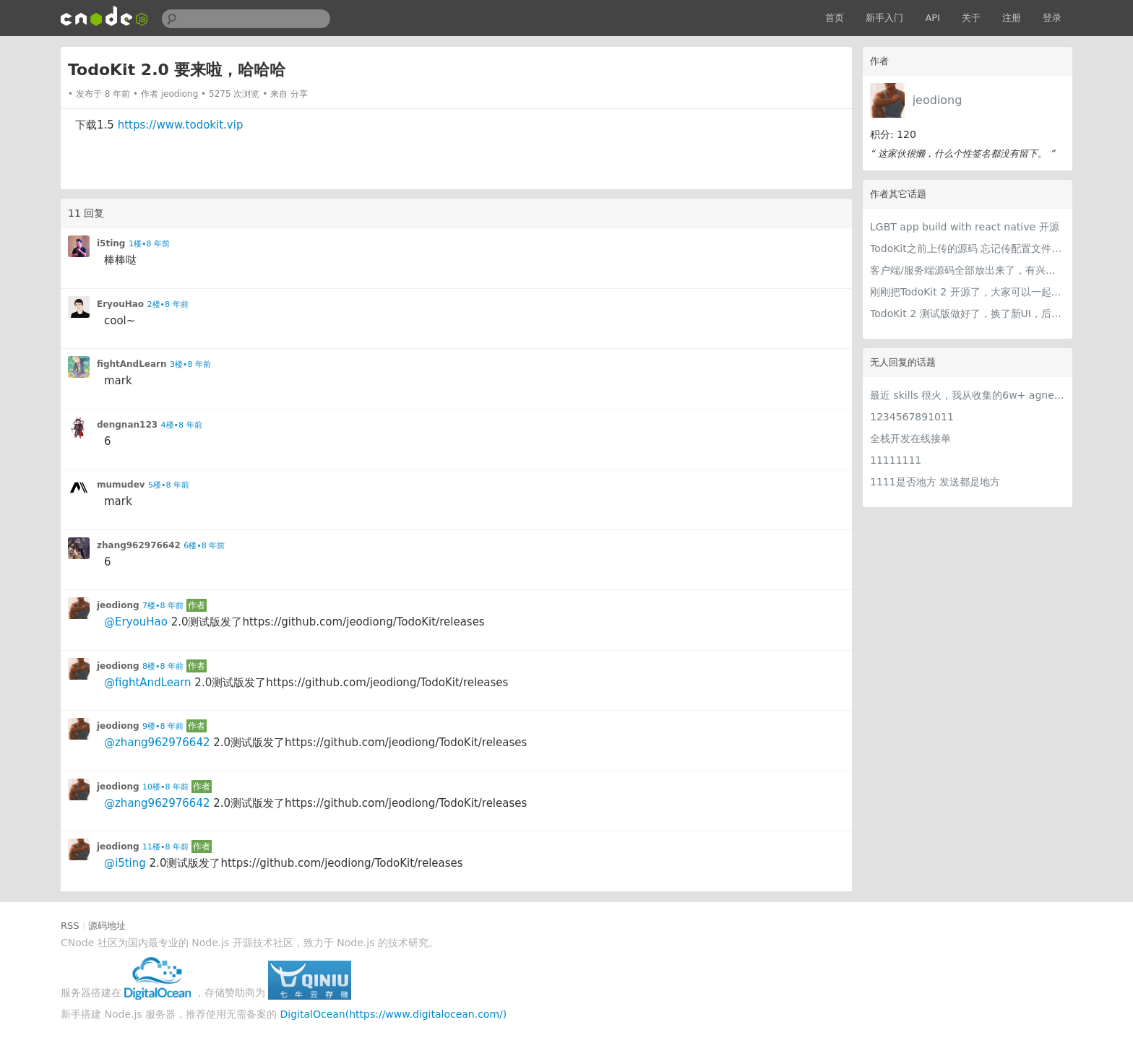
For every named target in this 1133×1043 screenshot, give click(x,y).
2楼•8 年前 (168, 304)
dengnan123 (127, 425)
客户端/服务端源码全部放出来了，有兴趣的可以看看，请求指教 (967, 270)
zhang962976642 (139, 545)
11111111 (895, 460)
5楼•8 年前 (168, 485)
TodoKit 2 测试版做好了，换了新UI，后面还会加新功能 (967, 313)
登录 (1052, 17)
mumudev (121, 485)
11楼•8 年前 (165, 847)
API (932, 17)
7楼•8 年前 (163, 605)
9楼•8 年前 (163, 726)
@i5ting (125, 863)
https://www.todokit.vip (181, 124)
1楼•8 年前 (149, 243)
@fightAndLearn (147, 682)
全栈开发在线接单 (910, 438)
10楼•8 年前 (165, 787)
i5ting (111, 243)
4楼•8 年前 (181, 425)
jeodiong (937, 100)
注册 (1011, 17)
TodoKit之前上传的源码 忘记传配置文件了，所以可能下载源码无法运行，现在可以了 (967, 248)
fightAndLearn (132, 364)
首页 (834, 17)
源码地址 (107, 925)
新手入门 (884, 17)
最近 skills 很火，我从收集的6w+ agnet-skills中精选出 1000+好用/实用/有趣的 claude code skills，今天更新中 (967, 395)
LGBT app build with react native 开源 (964, 227)
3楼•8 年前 (190, 364)
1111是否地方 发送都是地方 (935, 482)
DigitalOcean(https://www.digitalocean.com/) (393, 1014)
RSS (70, 925)
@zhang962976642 (157, 742)
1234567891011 (912, 417)
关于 (971, 17)
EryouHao (120, 304)
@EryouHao (136, 621)
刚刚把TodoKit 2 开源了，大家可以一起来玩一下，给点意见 (967, 292)
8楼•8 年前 (163, 666)
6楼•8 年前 (204, 545)
